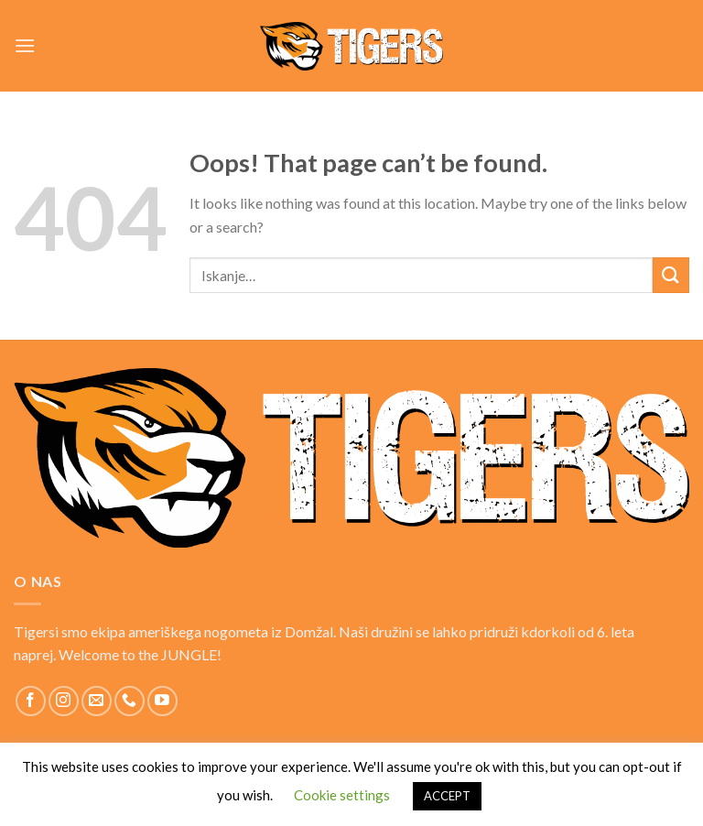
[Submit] (671, 275)
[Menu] (25, 45)
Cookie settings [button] (342, 795)
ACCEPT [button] (447, 795)
